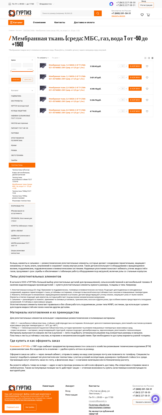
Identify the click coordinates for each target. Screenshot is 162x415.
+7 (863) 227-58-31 (125, 5)
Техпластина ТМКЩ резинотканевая (19, 197)
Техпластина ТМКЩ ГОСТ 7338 (21, 192)
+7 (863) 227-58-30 (125, 2)
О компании (39, 22)
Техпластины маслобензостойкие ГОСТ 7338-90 (22, 179)
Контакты (59, 22)
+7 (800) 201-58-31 (121, 13)
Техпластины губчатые (20, 170)
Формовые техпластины (21, 201)
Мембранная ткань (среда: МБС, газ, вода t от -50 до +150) (22, 186)
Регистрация (146, 5)
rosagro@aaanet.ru (98, 401)
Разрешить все (13, 407)
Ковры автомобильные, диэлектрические (21, 173)
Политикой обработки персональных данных (23, 400)
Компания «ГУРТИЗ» (20, 346)
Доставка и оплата (84, 22)
